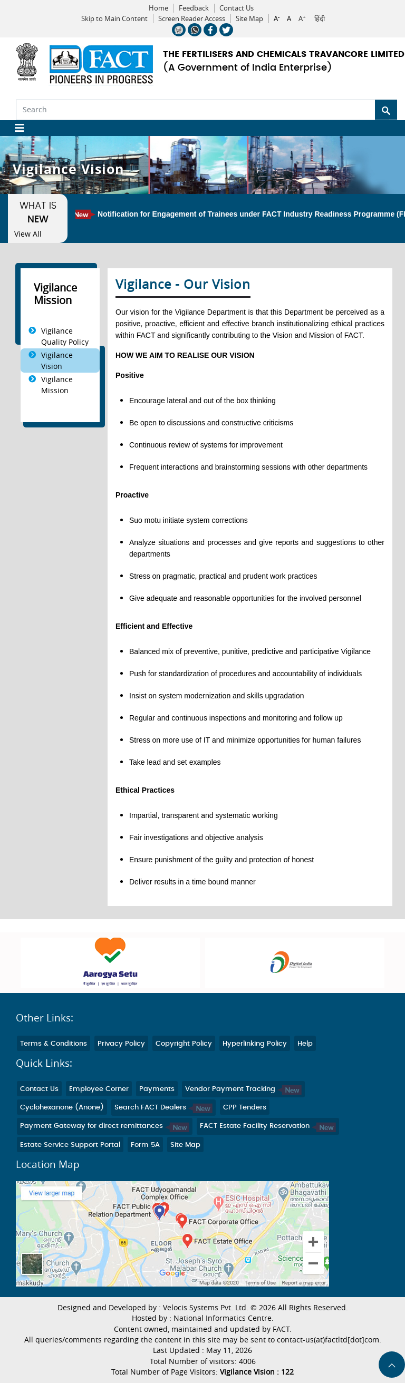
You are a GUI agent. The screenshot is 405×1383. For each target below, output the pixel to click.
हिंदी (319, 19)
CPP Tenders (244, 1107)
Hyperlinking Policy (255, 1043)
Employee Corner (99, 1089)
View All (28, 234)
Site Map (249, 18)
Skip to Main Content (114, 18)
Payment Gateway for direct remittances (104, 1126)
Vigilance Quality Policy (65, 336)
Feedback (194, 8)
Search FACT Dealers (163, 1107)
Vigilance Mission (57, 384)
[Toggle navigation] (15, 128)
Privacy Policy (121, 1043)
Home (158, 8)
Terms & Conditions (53, 1043)
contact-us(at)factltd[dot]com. (329, 1340)
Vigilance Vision (57, 360)
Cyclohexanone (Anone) (62, 1107)
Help (305, 1043)
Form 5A (145, 1145)
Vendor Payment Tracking (243, 1089)
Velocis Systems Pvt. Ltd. (205, 1307)
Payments (157, 1089)
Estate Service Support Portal (70, 1145)
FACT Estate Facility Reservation (268, 1126)
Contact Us (236, 8)
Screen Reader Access (191, 18)
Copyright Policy (184, 1043)
